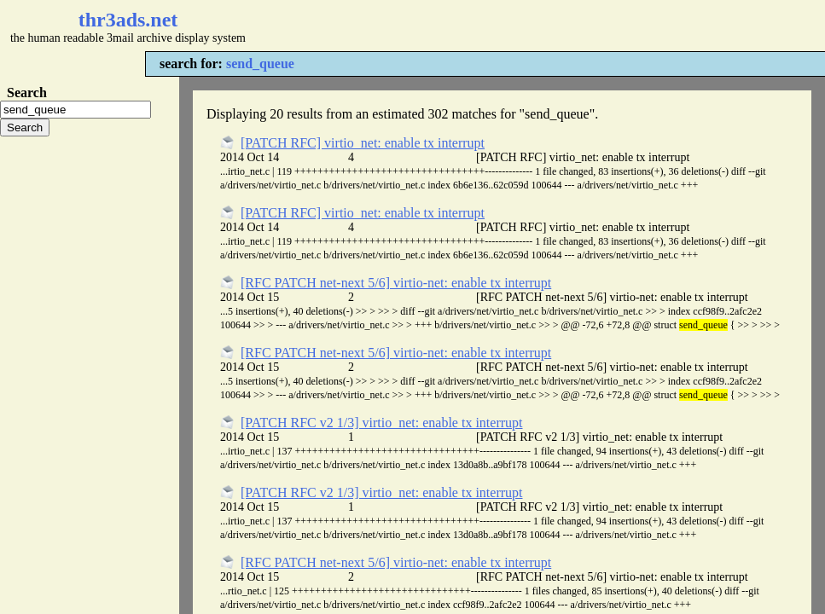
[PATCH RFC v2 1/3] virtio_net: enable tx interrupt (382, 422)
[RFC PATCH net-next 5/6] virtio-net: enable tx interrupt (396, 282)
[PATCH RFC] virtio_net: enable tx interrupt (363, 143)
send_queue (260, 63)
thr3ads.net (128, 20)
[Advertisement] (508, 25)
